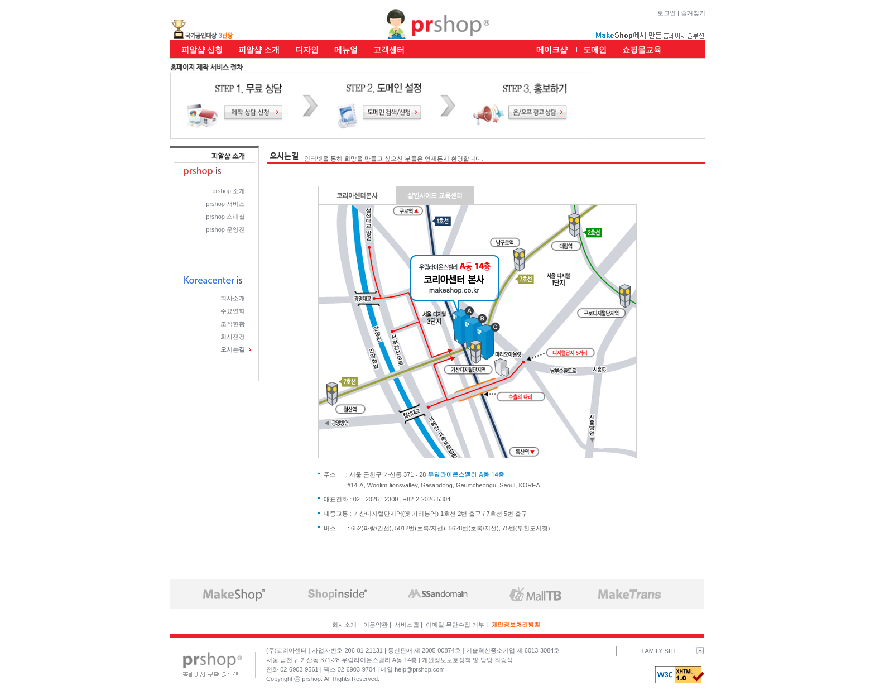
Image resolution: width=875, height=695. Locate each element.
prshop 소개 (228, 191)
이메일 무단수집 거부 (455, 624)
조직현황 (232, 323)
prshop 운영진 (225, 229)
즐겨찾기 (693, 12)
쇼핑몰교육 (641, 49)
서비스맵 (407, 624)
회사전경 (232, 336)
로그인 (666, 12)
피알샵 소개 (259, 49)
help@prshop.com (419, 669)
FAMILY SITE (672, 651)
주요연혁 (232, 311)
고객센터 (389, 49)
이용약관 (375, 624)
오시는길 (232, 349)
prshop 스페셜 (225, 216)
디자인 (307, 49)
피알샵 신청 (202, 49)
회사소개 (232, 298)
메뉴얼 (346, 49)
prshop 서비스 (225, 203)
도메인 (595, 49)
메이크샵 (552, 49)
